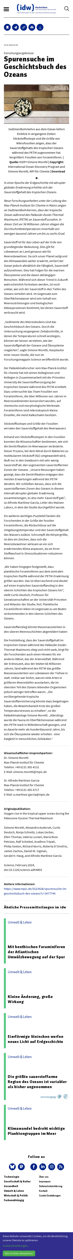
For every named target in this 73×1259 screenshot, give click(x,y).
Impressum (45, 1181)
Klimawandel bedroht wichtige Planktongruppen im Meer (36, 1130)
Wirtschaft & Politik (16, 1195)
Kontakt (43, 1191)
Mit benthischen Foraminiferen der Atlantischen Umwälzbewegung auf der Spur (36, 952)
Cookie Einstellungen (50, 1195)
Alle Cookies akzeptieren (19, 1253)
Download (58, 171)
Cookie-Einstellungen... (16, 1245)
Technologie (11, 1177)
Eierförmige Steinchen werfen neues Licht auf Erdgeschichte (35, 1039)
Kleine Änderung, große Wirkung (30, 999)
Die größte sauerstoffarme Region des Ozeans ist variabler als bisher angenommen (37, 1082)
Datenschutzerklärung (50, 1186)
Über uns (43, 1176)
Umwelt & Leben (14, 1191)
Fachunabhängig (14, 1200)
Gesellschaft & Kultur (17, 1181)
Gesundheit (11, 1186)
